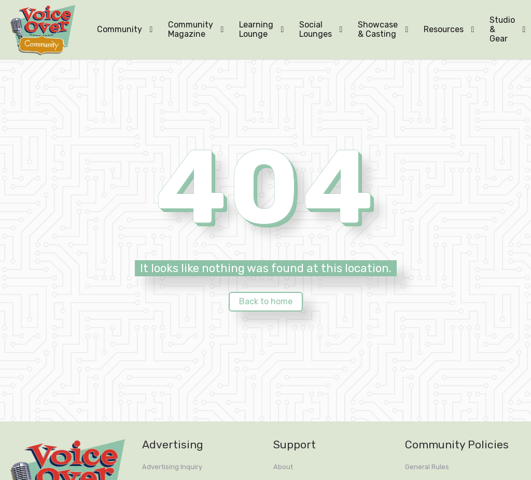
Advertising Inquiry (172, 467)
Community (119, 29)
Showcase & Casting (378, 29)
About (283, 467)
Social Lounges (315, 29)
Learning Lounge (256, 29)
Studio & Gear (502, 29)
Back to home (265, 301)
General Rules (427, 467)
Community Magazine (190, 29)
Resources (444, 29)
